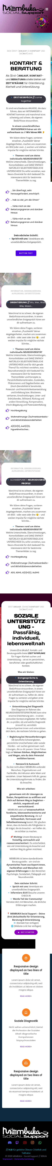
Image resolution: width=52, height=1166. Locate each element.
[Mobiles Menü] (47, 9)
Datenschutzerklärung (24, 1159)
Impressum (8, 1159)
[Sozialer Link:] (10, 1142)
